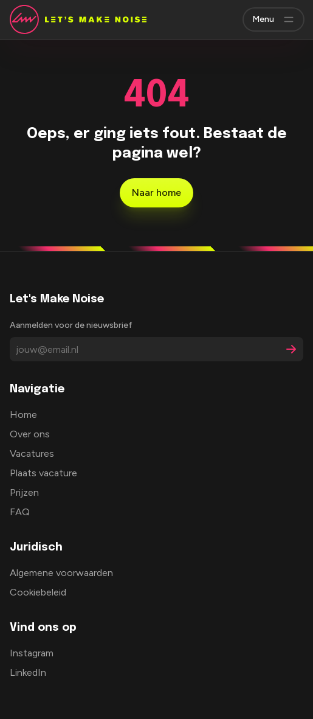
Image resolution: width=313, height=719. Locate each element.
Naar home (156, 192)
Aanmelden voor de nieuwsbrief (71, 325)
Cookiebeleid (38, 592)
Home (23, 414)
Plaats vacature (43, 473)
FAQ (20, 512)
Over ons (30, 434)
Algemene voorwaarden (61, 572)
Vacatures (32, 453)
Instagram (31, 653)
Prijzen (24, 492)
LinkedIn (28, 672)
